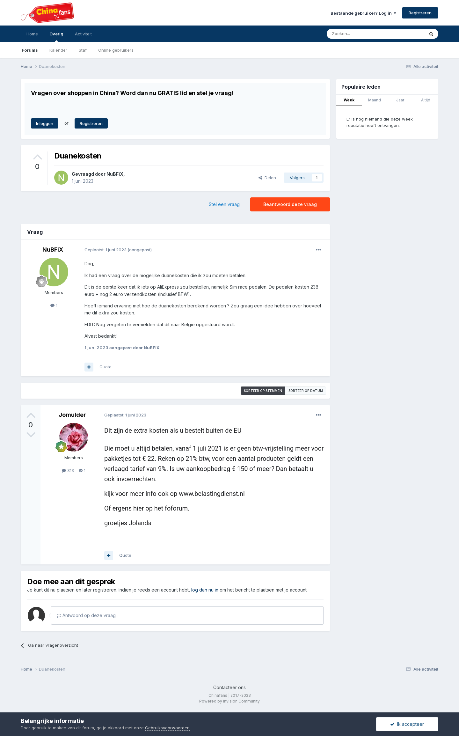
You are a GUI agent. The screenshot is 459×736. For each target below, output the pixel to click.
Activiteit (83, 33)
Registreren (420, 12)
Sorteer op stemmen (263, 391)
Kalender (58, 50)
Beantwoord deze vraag (290, 204)
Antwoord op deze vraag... (88, 615)
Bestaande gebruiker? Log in (363, 13)
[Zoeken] (361, 34)
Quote (105, 366)
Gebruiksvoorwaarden (167, 727)
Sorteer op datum (305, 391)
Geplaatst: (105, 249)
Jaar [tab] (400, 100)
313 (68, 470)
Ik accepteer (407, 724)
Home (32, 33)
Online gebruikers (116, 50)
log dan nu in (204, 589)
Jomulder (72, 414)
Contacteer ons (229, 687)
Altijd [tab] (425, 100)
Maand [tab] (374, 100)
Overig (56, 36)
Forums (30, 50)
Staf (83, 50)
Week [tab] (349, 100)
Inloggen (44, 123)
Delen (267, 177)
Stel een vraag (224, 204)
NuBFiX (114, 174)
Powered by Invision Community (229, 701)
